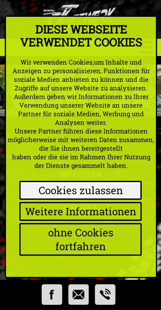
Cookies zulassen (81, 190)
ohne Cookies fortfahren (80, 239)
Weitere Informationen (80, 211)
